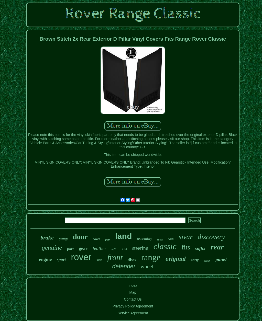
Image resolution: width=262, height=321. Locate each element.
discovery (211, 237)
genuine (52, 247)
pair (107, 239)
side (99, 260)
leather (99, 248)
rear (217, 247)
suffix (200, 248)
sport (61, 259)
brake (46, 237)
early (195, 260)
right (124, 249)
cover (96, 239)
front (115, 257)
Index (132, 285)
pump (63, 239)
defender (124, 266)
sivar (186, 237)
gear (83, 248)
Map (132, 292)
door (80, 237)
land (123, 236)
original (176, 258)
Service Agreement (133, 313)
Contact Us (132, 299)
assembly (144, 238)
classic (165, 246)
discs (132, 260)
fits (186, 247)
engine (45, 259)
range (151, 257)
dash (171, 239)
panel (220, 259)
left (114, 249)
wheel (146, 266)
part (70, 249)
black (207, 260)
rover (81, 257)
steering (140, 248)
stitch (160, 239)
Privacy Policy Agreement (133, 306)
